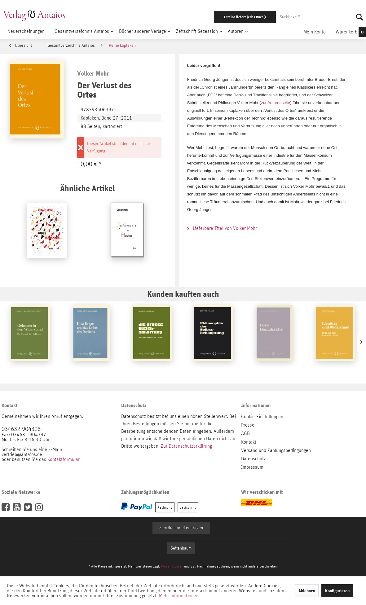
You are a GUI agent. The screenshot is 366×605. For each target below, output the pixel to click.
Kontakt (248, 442)
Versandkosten (172, 566)
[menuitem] (238, 17)
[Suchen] (359, 17)
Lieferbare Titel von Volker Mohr (222, 228)
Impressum (252, 467)
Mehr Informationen (179, 595)
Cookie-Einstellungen (262, 416)
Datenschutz (253, 458)
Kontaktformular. (64, 459)
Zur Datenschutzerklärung (186, 446)
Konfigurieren (337, 590)
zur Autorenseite (275, 102)
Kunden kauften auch (183, 294)
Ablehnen (306, 590)
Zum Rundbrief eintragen (181, 528)
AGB (245, 433)
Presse (247, 425)
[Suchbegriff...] (321, 17)
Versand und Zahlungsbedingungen (276, 450)
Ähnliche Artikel (87, 188)
